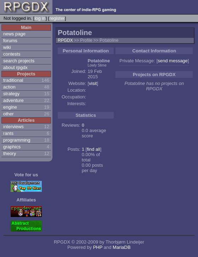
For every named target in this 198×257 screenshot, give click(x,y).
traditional (13, 80)
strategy (11, 93)
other (8, 113)
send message (173, 60)
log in (39, 18)
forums (10, 40)
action (9, 87)
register (56, 18)
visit (93, 83)
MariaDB (122, 247)
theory (9, 153)
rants (8, 133)
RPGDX (65, 40)
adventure (13, 100)
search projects (18, 60)
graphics (12, 146)
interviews (13, 126)
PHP (98, 247)
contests (11, 54)
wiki (7, 47)
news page (14, 33)
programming (16, 140)
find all (93, 149)
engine (10, 107)
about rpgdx (15, 67)
